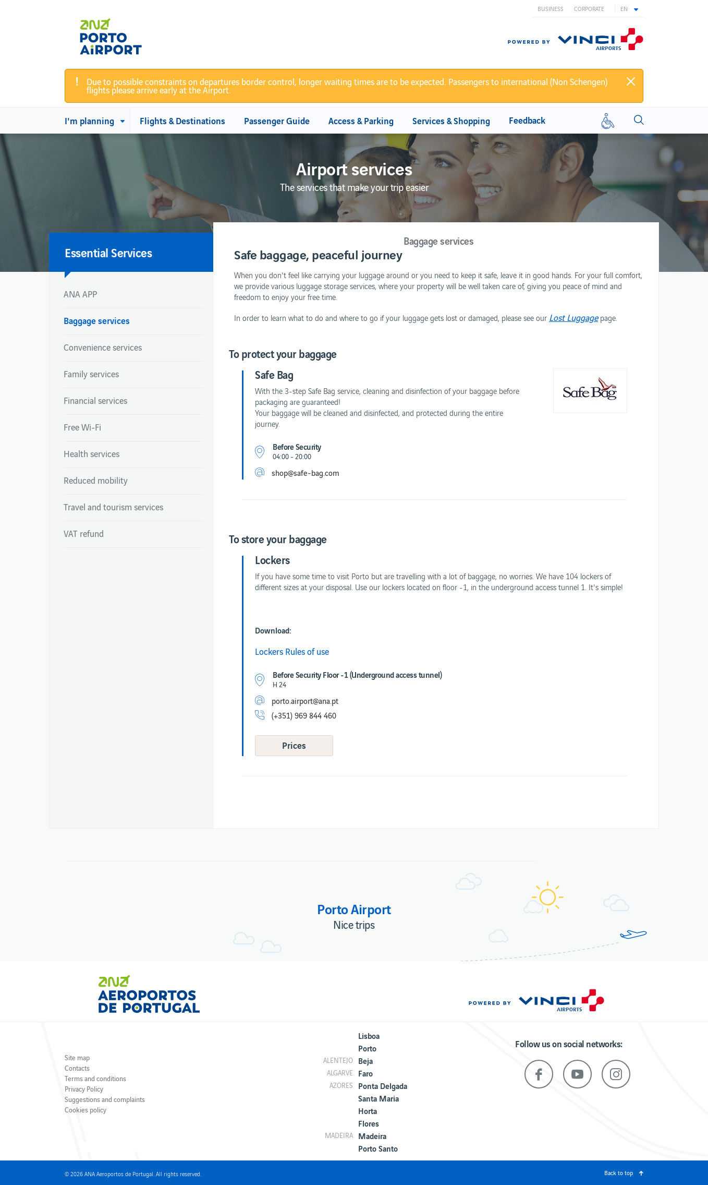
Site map (77, 1057)
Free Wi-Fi (82, 427)
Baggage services (97, 320)
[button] (629, 8)
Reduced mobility (96, 480)
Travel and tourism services (113, 506)
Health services (91, 453)
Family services (91, 373)
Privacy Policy (84, 1089)
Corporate (589, 8)
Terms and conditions (95, 1078)
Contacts (77, 1068)
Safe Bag (274, 374)
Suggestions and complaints (105, 1099)
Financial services (95, 400)
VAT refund (84, 533)
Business (551, 8)
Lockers (272, 559)
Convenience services (103, 347)
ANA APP (80, 294)
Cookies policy (85, 1110)
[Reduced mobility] (608, 120)
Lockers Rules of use (292, 651)
